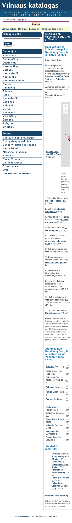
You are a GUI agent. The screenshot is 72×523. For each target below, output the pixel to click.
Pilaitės (7, 91)
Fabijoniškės (52, 407)
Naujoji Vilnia (52, 392)
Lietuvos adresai (13, 162)
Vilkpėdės (9, 112)
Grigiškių (8, 127)
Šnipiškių (8, 105)
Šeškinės (8, 102)
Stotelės (8, 155)
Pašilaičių (9, 87)
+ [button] (66, 106)
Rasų (6, 94)
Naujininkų (9, 77)
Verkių (7, 109)
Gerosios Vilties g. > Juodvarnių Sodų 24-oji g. (60, 456)
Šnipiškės (50, 377)
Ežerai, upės (10, 166)
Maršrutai (22, 29)
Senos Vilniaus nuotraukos (19, 145)
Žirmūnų (8, 119)
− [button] (66, 111)
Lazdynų (8, 70)
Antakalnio (9, 55)
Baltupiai (50, 387)
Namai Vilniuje (12, 159)
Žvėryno (8, 123)
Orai (5, 170)
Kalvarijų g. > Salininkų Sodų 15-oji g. (60, 486)
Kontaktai (53, 516)
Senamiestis (51, 419)
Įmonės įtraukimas (40, 516)
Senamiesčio (11, 98)
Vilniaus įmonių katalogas (19, 137)
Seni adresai (10, 148)
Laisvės (59, 68)
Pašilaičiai (50, 413)
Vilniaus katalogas (22, 516)
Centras (49, 399)
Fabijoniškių (10, 59)
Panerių (7, 84)
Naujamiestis (52, 431)
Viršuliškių (9, 116)
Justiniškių (10, 62)
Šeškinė (49, 371)
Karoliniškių (10, 66)
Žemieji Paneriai (53, 437)
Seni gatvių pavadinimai (18, 141)
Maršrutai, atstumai (15, 152)
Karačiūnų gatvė (52, 313)
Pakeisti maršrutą (53, 60)
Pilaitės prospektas (57, 201)
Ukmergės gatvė (52, 252)
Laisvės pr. (34, 29)
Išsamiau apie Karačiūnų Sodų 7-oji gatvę (53, 154)
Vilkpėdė (50, 425)
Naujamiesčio (11, 73)
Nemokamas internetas (17, 173)
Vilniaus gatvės (9, 29)
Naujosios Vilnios (13, 80)
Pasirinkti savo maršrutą (56, 496)
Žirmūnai (50, 367)
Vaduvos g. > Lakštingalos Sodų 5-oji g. (60, 464)
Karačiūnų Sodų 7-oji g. (52, 29)
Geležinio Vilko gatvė (55, 262)
